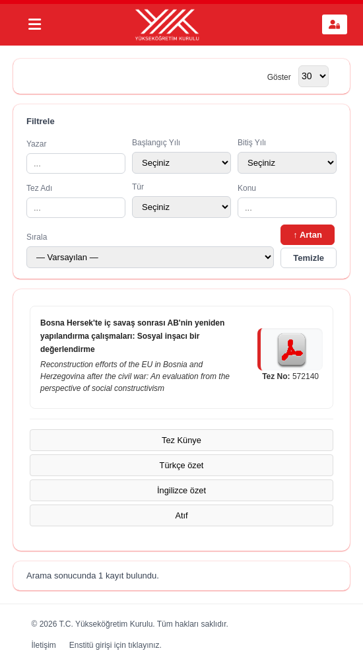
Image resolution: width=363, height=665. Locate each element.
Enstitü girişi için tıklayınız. (115, 645)
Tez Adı (75, 201)
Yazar (75, 156)
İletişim (44, 645)
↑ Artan (307, 235)
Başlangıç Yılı (181, 156)
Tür (181, 200)
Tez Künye (181, 440)
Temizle (308, 258)
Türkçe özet (182, 465)
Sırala (150, 250)
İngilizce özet (181, 490)
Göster (279, 76)
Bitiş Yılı (287, 156)
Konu (287, 201)
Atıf (181, 515)
